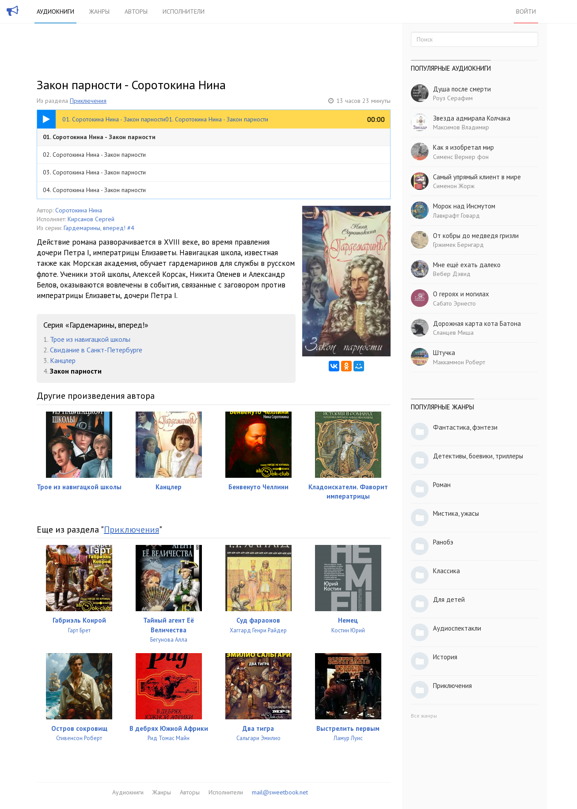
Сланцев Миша (453, 332)
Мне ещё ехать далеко (467, 265)
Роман (442, 484)
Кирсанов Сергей (91, 219)
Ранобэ (443, 542)
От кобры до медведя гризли (476, 235)
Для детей (449, 599)
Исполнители (184, 11)
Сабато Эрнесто (454, 303)
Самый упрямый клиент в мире (477, 177)
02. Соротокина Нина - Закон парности (94, 155)
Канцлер (63, 360)
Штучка (444, 352)
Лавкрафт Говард (456, 215)
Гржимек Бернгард (458, 245)
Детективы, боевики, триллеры (478, 456)
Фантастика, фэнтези (465, 427)
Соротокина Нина (78, 210)
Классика (446, 571)
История (445, 657)
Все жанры (424, 715)
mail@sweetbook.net (280, 792)
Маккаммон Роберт (459, 362)
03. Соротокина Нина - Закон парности (94, 172)
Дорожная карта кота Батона (477, 323)
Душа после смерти (462, 89)
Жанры (99, 11)
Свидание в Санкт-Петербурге (96, 349)
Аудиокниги (55, 11)
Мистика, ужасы (456, 513)
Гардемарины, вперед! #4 (99, 228)
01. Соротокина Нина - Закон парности (99, 137)
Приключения (88, 101)
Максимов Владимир (461, 127)
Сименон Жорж (454, 186)
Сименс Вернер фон (461, 157)
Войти (526, 11)
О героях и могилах (461, 294)
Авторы (136, 11)
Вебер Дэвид (452, 274)
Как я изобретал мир (463, 147)
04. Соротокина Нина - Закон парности (94, 190)
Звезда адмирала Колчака (471, 118)
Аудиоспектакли (457, 628)
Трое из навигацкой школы (90, 339)
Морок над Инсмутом (464, 206)
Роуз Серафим (453, 98)
